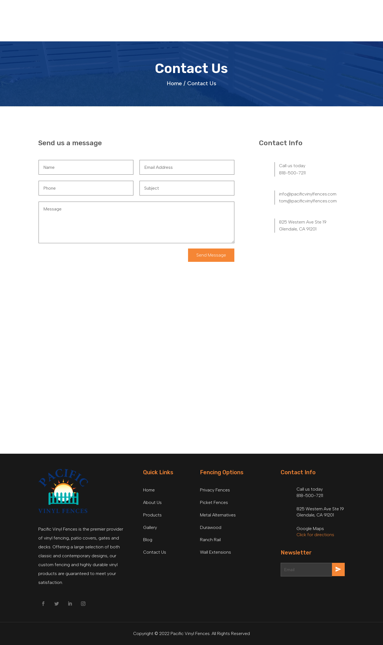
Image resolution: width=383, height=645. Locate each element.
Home (149, 490)
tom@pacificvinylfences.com (308, 201)
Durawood (210, 527)
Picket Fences (214, 502)
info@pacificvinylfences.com (307, 194)
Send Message (211, 255)
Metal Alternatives (218, 515)
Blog (147, 539)
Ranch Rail (210, 539)
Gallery (150, 527)
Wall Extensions (215, 552)
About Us (152, 502)
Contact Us (201, 83)
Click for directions (315, 534)
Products (152, 515)
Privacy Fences (215, 490)
